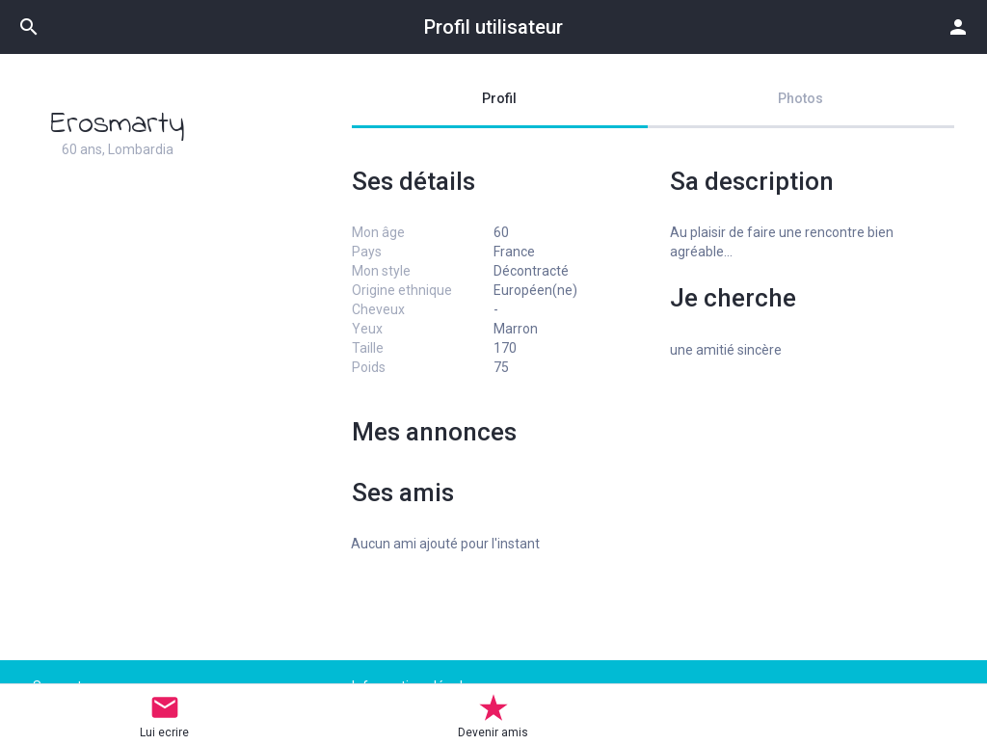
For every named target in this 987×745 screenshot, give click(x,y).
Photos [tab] (800, 98)
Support (57, 686)
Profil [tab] (499, 98)
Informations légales (414, 686)
